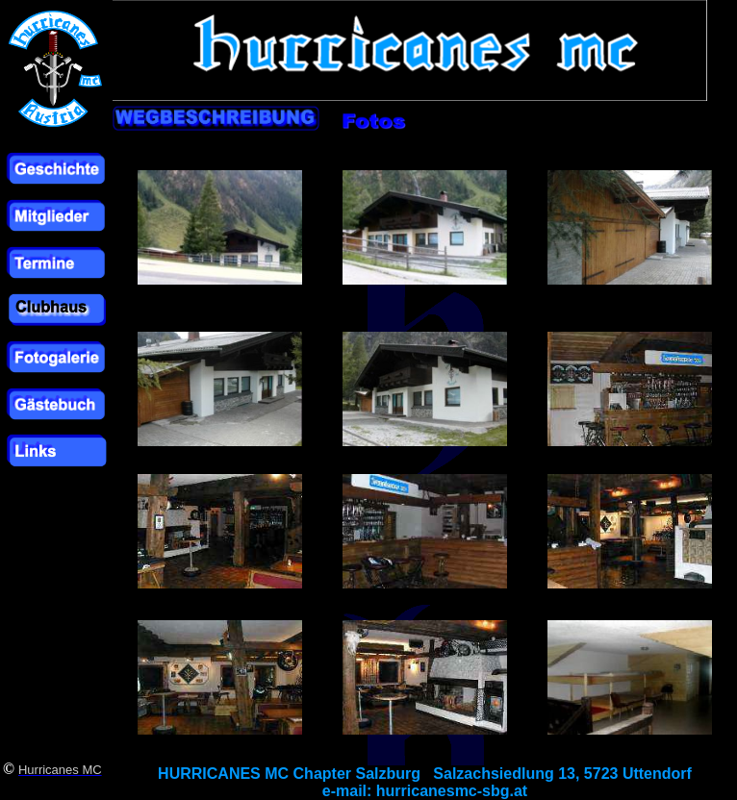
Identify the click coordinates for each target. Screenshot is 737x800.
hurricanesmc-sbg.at (451, 791)
